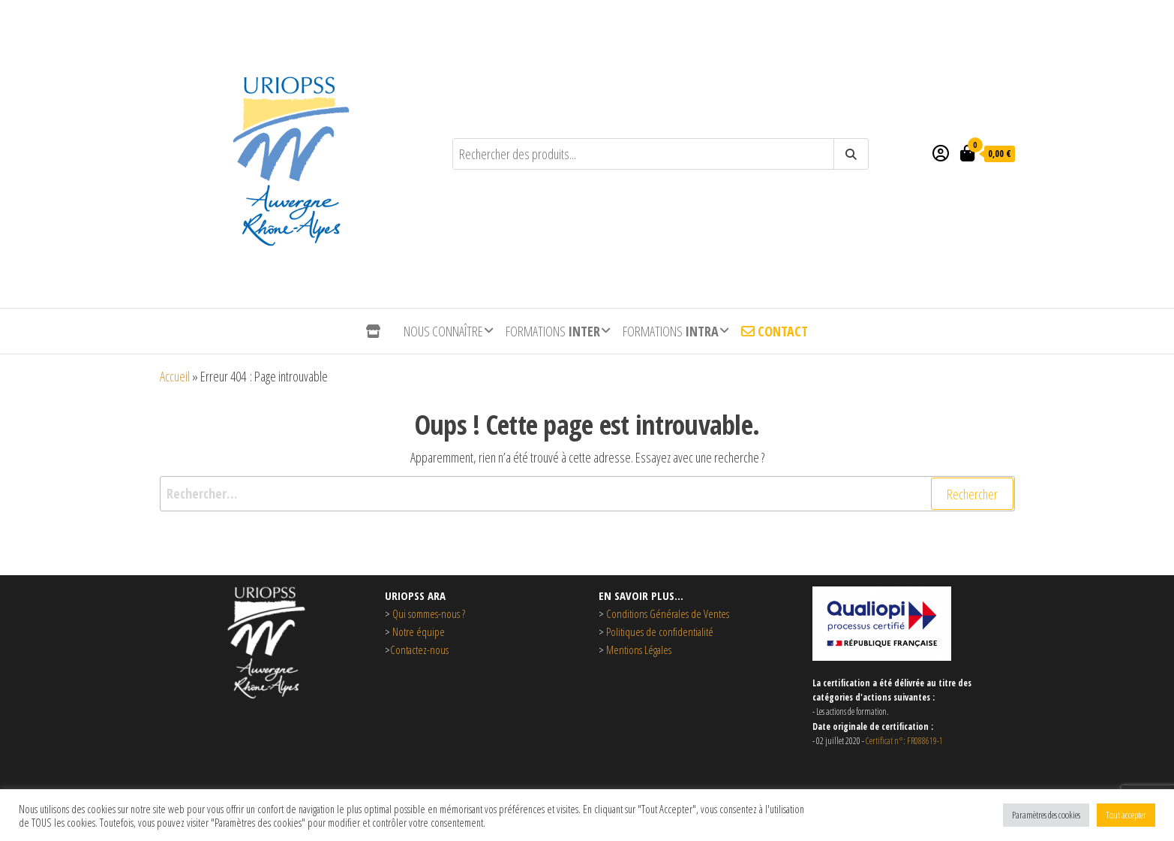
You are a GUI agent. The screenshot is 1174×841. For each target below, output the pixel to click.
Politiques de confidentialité (659, 631)
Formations (553, 331)
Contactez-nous (419, 649)
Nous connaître (443, 331)
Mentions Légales (637, 649)
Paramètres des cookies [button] (1046, 814)
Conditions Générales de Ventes (667, 613)
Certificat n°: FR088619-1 (904, 740)
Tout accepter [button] (1126, 814)
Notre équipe (418, 631)
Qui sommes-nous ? (428, 613)
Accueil (175, 376)
